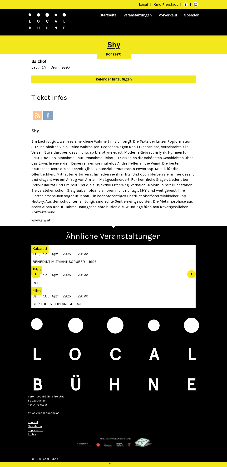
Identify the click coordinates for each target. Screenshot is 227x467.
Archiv (32, 434)
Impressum (35, 430)
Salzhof (38, 61)
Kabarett (40, 248)
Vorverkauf (168, 15)
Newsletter (35, 426)
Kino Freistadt (166, 4)
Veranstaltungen (137, 15)
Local (143, 4)
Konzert (113, 54)
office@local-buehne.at (43, 413)
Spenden (191, 15)
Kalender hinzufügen (114, 79)
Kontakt (33, 422)
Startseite (108, 15)
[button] (34, 272)
